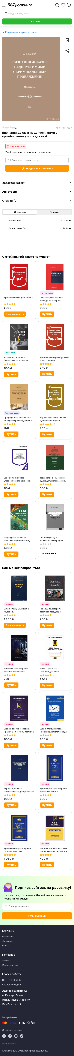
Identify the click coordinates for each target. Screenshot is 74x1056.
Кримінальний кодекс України (18, 297)
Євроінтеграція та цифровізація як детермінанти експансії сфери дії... (19, 790)
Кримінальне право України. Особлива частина (17, 849)
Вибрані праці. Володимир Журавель (16, 610)
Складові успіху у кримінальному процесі (51, 539)
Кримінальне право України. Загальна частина (53, 790)
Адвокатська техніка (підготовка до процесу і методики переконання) (16, 358)
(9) (54, 675)
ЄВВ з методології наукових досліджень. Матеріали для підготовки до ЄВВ (53, 849)
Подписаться (37, 915)
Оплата (54, 212)
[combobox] (37, 13)
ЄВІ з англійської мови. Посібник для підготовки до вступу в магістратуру (53, 730)
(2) (18, 364)
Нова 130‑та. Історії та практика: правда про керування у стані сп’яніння (53, 610)
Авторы (6, 960)
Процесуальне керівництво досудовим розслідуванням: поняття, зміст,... (18, 419)
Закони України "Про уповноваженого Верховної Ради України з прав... (17, 479)
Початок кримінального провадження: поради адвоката (51, 299)
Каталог (37, 21)
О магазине (8, 936)
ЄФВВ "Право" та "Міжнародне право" (50, 670)
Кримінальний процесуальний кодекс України (54, 358)
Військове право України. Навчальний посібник (16, 670)
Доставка (20, 212)
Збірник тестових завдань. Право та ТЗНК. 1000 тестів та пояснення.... (19, 730)
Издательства (10, 965)
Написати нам (9, 1043)
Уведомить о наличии (37, 168)
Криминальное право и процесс (21, 32)
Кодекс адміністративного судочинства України (53, 419)
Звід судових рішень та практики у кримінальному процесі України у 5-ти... (17, 539)
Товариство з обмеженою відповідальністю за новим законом (53, 479)
